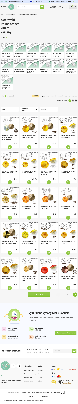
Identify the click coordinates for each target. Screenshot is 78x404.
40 (73, 100)
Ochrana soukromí (30, 400)
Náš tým (40, 381)
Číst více (3, 37)
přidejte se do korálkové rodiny (65, 333)
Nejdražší (60, 96)
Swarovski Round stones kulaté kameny (27, 14)
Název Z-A (74, 96)
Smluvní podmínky (39, 400)
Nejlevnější (53, 96)
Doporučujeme (45, 96)
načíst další (39, 294)
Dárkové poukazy (54, 1)
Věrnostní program (66, 1)
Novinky (35, 96)
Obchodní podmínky (29, 370)
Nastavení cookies (29, 381)
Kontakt (40, 377)
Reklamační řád (28, 377)
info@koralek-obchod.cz (16, 1)
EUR (76, 1)
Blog (39, 374)
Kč (73, 1)
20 (70, 100)
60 (76, 100)
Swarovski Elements (10, 14)
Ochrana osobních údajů (30, 374)
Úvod (2, 14)
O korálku (40, 370)
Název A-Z (67, 96)
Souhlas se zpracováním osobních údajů (40, 392)
